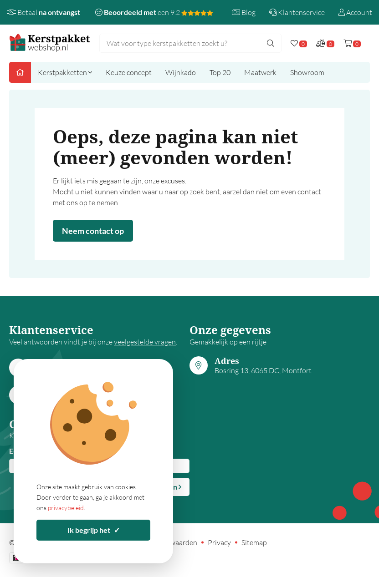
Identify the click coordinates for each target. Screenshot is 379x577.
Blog (244, 12)
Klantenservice (297, 12)
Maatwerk (260, 72)
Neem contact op (93, 231)
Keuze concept (129, 72)
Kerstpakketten (65, 72)
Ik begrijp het (93, 530)
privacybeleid (66, 507)
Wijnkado (180, 72)
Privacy (219, 542)
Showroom (307, 72)
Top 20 (220, 72)
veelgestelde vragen (145, 341)
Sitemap (254, 542)
